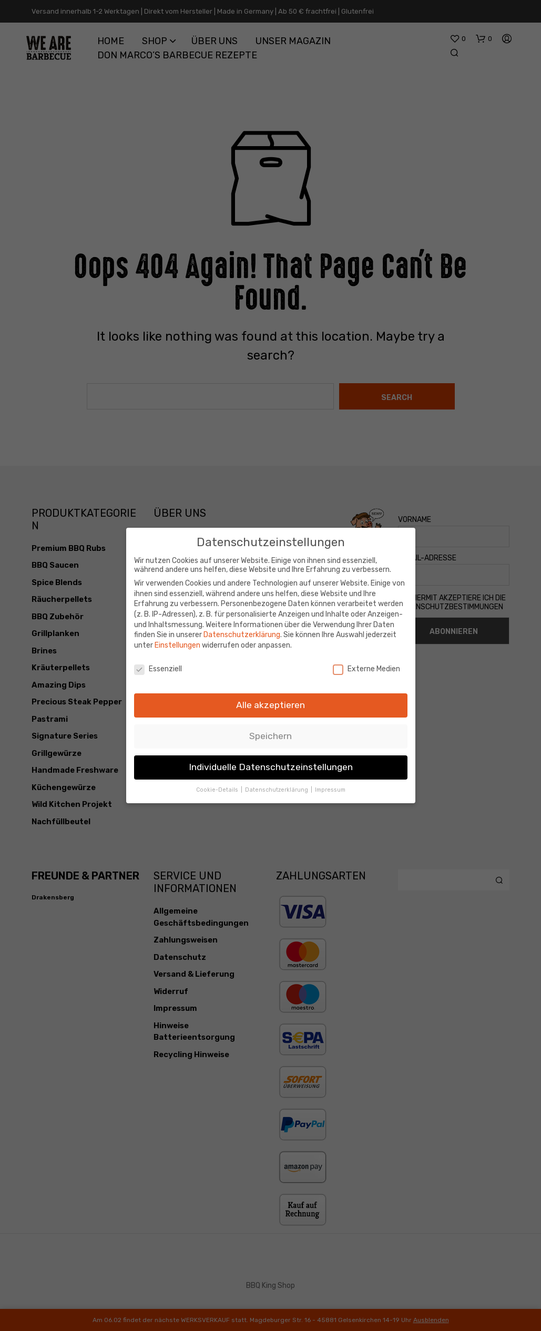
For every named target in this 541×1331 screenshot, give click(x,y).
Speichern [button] (270, 730)
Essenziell (158, 663)
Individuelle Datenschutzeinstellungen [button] (271, 761)
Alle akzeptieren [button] (270, 699)
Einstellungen (177, 639)
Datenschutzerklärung (241, 629)
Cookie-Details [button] (218, 784)
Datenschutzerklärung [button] (277, 784)
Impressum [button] (330, 784)
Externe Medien (366, 663)
